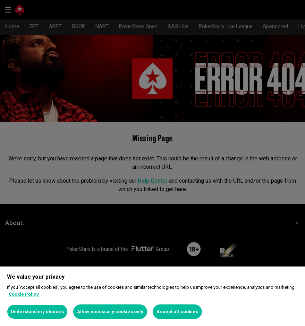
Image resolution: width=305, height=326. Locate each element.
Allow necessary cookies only (110, 311)
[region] (152, 296)
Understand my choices (37, 311)
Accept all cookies (177, 311)
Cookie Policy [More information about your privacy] (24, 294)
